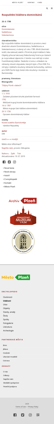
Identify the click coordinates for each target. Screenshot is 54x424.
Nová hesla (8, 168)
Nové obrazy (9, 171)
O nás (40, 2)
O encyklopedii (10, 179)
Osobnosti (7, 297)
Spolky (6, 319)
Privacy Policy (33, 407)
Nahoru (5, 153)
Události (7, 301)
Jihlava (5, 349)
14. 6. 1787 (6, 105)
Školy (5, 315)
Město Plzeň (9, 186)
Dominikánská (8, 29)
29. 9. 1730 (6, 111)
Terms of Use (20, 407)
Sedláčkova (6, 32)
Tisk (19, 153)
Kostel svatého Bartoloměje (14, 122)
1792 (4, 99)
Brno (5, 345)
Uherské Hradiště (10, 357)
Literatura (7, 327)
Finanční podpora (10, 386)
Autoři (6, 175)
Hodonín (6, 353)
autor (4, 131)
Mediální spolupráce (11, 383)
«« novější (13, 139)
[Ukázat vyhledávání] (47, 8)
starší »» (5, 139)
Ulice (5, 304)
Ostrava (6, 360)
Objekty (6, 308)
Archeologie (8, 330)
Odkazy (6, 375)
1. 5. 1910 (6, 93)
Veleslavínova (8, 35)
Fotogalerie (8, 323)
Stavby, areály (9, 312)
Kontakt (31, 2)
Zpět (13, 153)
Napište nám (7, 148)
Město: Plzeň (18, 2)
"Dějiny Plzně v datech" (11, 85)
